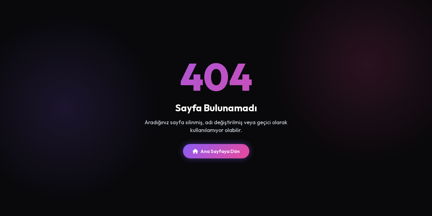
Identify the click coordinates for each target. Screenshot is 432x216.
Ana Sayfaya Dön (216, 151)
